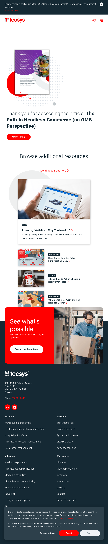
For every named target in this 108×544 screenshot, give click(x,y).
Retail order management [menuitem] (18, 448)
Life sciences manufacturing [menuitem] (20, 481)
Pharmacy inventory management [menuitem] (23, 441)
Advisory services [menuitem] (66, 448)
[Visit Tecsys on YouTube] (7, 407)
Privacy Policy (67, 518)
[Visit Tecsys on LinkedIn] (14, 407)
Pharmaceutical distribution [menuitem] (20, 468)
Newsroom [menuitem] (63, 481)
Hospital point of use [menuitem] (16, 435)
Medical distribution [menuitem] (15, 475)
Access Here (17, 137)
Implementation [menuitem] (65, 422)
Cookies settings (47, 533)
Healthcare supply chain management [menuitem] (25, 429)
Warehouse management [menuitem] (18, 422)
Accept (69, 533)
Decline (90, 533)
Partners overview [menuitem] (67, 500)
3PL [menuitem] (7, 506)
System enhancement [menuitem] (68, 435)
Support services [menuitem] (66, 429)
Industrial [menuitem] (10, 493)
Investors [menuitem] (62, 475)
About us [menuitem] (61, 462)
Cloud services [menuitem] (65, 441)
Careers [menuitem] (61, 487)
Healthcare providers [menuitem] (16, 462)
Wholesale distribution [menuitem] (17, 487)
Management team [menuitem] (67, 468)
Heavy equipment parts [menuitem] (17, 500)
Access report (11, 10)
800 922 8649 (18, 398)
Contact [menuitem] (61, 493)
